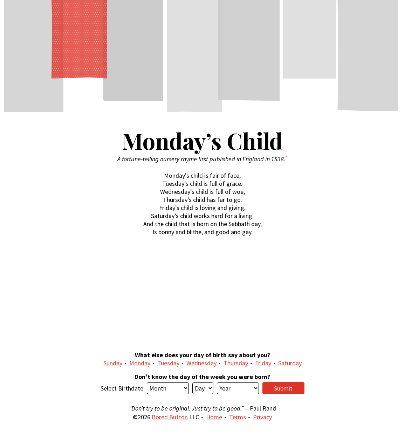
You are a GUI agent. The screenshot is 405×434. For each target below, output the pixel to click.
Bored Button (170, 417)
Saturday (290, 363)
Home (214, 417)
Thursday (236, 363)
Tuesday (168, 363)
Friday (263, 363)
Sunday (112, 363)
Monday (139, 363)
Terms (237, 417)
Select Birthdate (122, 388)
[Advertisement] (202, 293)
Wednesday (201, 363)
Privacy (262, 417)
